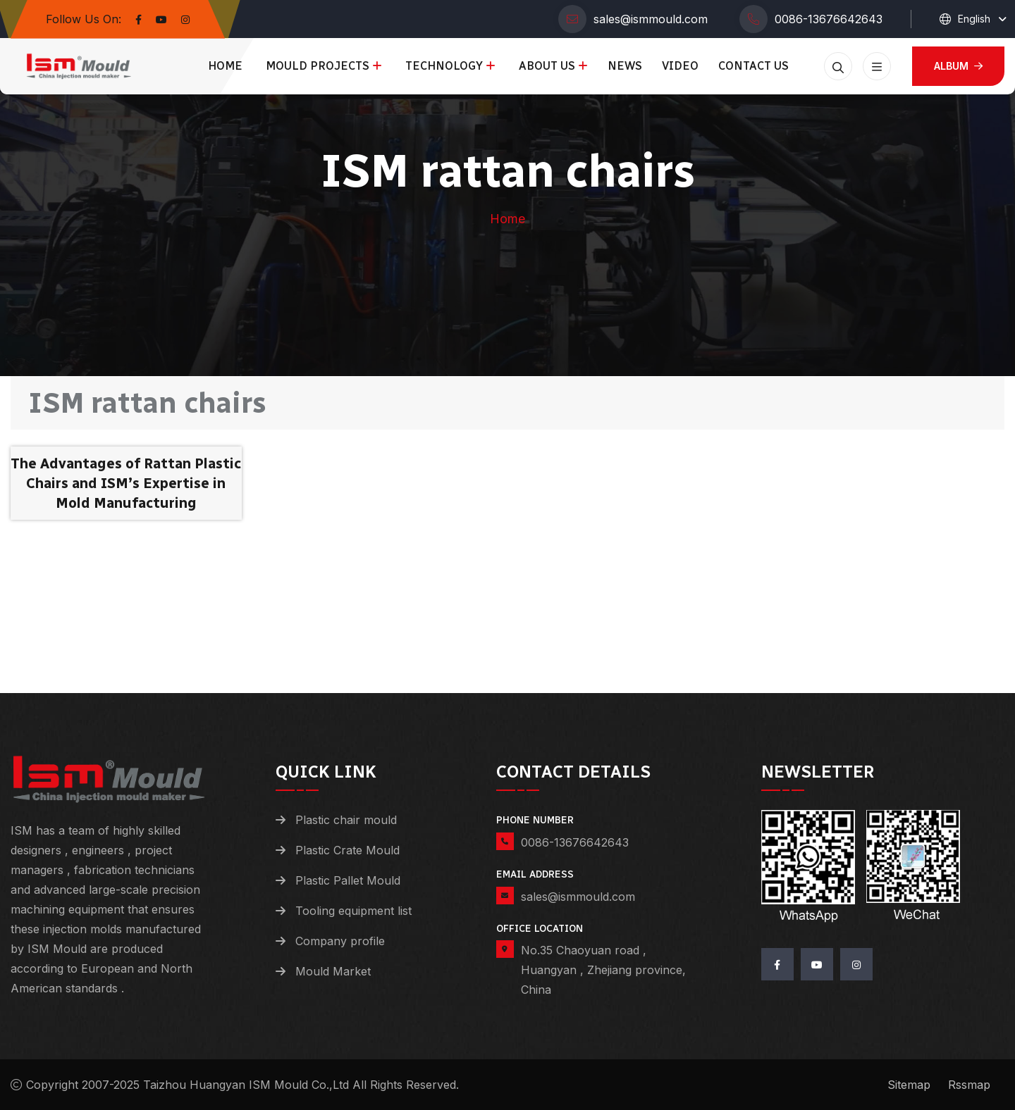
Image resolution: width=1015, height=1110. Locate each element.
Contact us (753, 66)
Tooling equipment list (353, 911)
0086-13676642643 (828, 19)
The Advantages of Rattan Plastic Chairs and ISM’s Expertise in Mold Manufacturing (126, 483)
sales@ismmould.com (650, 19)
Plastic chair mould (346, 820)
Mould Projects (317, 66)
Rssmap (969, 1085)
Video (680, 66)
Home (225, 66)
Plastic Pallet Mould (347, 880)
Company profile (340, 941)
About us (547, 66)
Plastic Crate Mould (347, 850)
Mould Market (333, 971)
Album (958, 66)
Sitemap (908, 1085)
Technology (444, 66)
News (625, 66)
